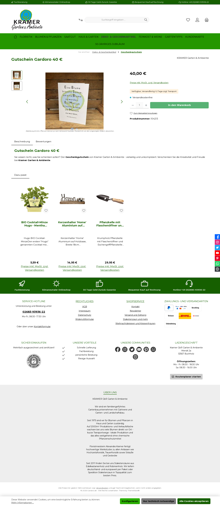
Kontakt (135, 306)
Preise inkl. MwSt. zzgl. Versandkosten (149, 82)
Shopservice (135, 301)
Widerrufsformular (84, 319)
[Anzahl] (139, 105)
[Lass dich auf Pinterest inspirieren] (146, 349)
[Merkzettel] (188, 20)
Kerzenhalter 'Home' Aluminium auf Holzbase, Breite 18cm (72, 224)
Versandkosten (102, 488)
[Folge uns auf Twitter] (132, 349)
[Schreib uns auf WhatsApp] (153, 349)
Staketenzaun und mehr (135, 319)
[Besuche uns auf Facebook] (117, 349)
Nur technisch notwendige (158, 501)
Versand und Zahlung (135, 315)
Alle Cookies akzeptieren (194, 501)
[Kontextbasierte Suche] (81, 20)
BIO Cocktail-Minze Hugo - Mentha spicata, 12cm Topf (34, 224)
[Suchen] (145, 20)
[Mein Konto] (197, 20)
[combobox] (114, 20)
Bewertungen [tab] (43, 141)
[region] (67, 101)
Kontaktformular (42, 326)
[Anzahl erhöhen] (146, 105)
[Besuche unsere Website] (135, 357)
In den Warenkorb (179, 105)
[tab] (22, 141)
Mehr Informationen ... (22, 502)
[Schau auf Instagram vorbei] (125, 349)
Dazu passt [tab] (20, 175)
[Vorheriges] (27, 101)
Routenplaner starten (186, 376)
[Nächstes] (122, 101)
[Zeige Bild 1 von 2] (72, 129)
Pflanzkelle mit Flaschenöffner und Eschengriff (109, 224)
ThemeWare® (134, 490)
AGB (84, 306)
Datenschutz (84, 315)
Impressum (84, 311)
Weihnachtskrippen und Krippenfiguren (135, 323)
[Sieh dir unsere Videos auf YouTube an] (139, 349)
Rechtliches (85, 301)
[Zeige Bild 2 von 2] (77, 129)
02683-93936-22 (34, 311)
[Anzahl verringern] (133, 105)
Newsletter (135, 311)
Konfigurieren (130, 501)
